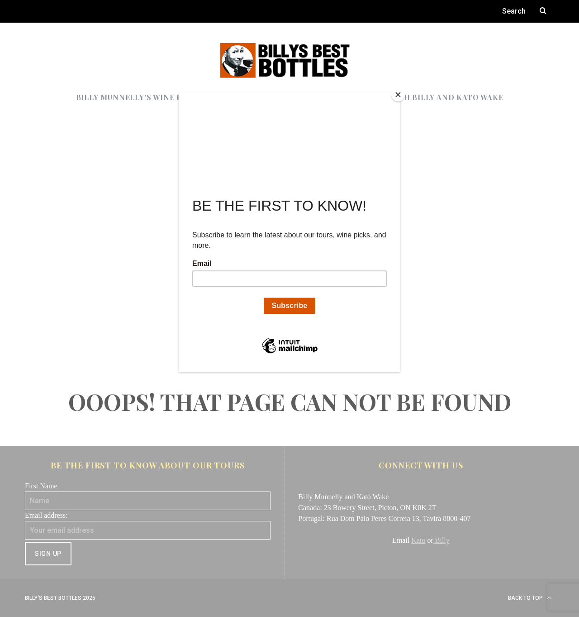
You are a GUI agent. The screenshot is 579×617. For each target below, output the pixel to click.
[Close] (398, 94)
